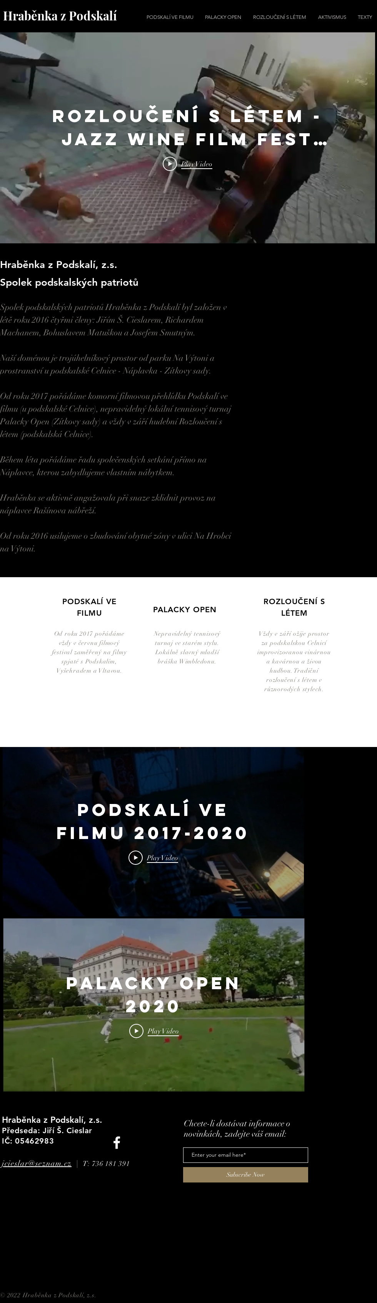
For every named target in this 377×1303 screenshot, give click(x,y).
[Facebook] (116, 1142)
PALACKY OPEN (185, 609)
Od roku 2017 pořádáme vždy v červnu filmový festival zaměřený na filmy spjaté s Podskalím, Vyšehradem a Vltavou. (89, 652)
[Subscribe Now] (245, 1174)
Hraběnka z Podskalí (60, 15)
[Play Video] (187, 164)
